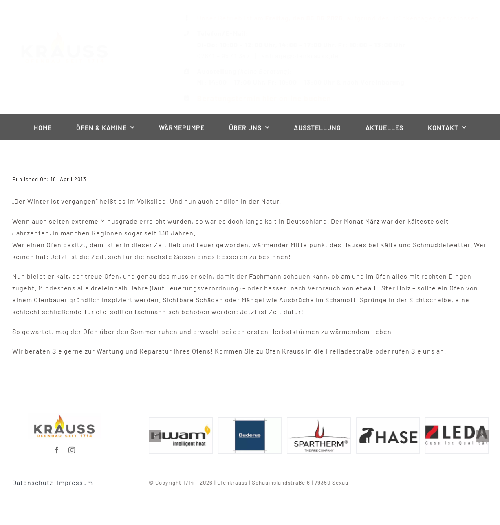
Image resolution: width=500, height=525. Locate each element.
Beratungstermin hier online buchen (257, 98)
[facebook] (56, 447)
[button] (158, 436)
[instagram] (71, 447)
